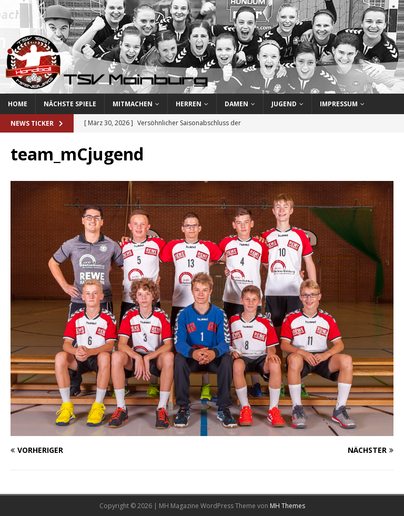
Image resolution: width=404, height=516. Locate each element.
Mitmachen (133, 103)
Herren (188, 103)
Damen (236, 103)
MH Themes (287, 505)
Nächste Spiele (70, 103)
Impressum (339, 103)
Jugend (284, 103)
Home (17, 103)
